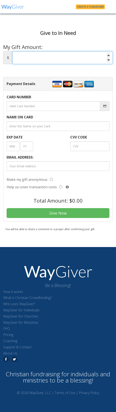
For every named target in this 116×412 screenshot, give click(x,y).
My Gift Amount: (23, 47)
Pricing (8, 334)
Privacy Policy (89, 392)
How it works (13, 291)
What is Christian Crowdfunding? (27, 297)
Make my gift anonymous (30, 179)
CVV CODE (78, 137)
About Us (10, 353)
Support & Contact (17, 347)
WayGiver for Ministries (20, 322)
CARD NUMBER (19, 97)
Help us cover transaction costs (34, 187)
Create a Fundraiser (90, 7)
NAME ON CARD (20, 117)
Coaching (10, 340)
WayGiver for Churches (20, 316)
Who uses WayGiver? (19, 304)
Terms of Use (65, 392)
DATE (14, 137)
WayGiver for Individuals (21, 310)
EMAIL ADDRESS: (20, 157)
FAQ (6, 328)
